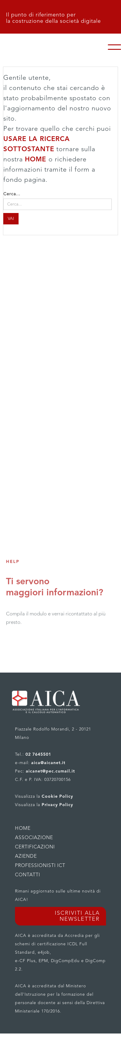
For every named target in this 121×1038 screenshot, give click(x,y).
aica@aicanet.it (48, 763)
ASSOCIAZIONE (34, 838)
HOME (37, 159)
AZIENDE (26, 856)
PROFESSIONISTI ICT (40, 865)
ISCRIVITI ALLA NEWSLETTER (77, 916)
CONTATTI (27, 875)
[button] (114, 47)
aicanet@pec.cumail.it (50, 771)
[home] (57, 47)
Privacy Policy (57, 805)
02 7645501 (38, 754)
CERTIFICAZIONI (35, 847)
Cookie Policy (57, 796)
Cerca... (11, 194)
